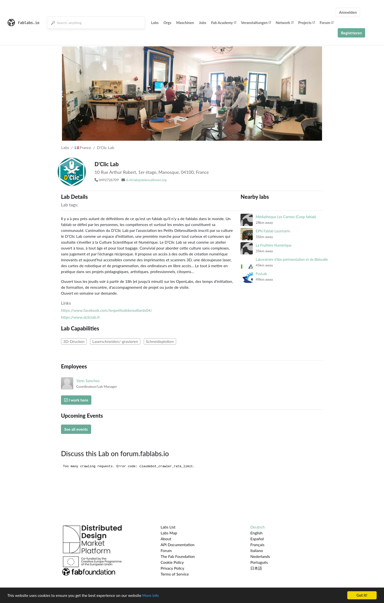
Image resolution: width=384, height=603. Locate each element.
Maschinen (185, 22)
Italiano (256, 550)
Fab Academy (223, 22)
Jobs (202, 22)
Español (257, 538)
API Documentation (178, 544)
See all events (76, 429)
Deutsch (257, 527)
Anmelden (348, 12)
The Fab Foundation (178, 556)
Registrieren (351, 32)
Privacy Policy (172, 568)
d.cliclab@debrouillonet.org (146, 180)
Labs (155, 22)
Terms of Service (175, 574)
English (256, 532)
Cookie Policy (172, 562)
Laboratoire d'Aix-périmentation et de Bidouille (292, 259)
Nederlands (260, 556)
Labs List (168, 527)
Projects (306, 22)
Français (257, 544)
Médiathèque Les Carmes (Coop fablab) (286, 217)
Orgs (167, 22)
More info (150, 595)
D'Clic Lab (105, 147)
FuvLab (261, 274)
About (166, 538)
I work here (76, 400)
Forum (326, 22)
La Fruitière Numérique (273, 245)
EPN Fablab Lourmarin (273, 231)
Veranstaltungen (256, 22)
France (83, 147)
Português (259, 562)
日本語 (256, 568)
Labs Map (169, 532)
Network (284, 22)
